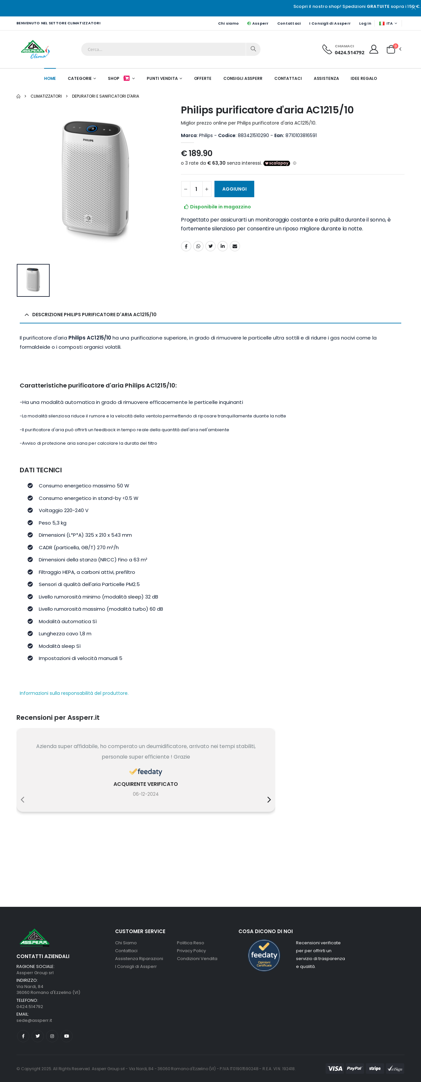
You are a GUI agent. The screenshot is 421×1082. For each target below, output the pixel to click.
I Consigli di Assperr (330, 23)
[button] (391, 49)
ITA (386, 23)
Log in (365, 23)
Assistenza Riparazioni (139, 958)
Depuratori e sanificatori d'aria (105, 96)
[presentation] (22, 800)
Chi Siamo (126, 943)
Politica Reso (190, 943)
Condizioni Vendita (197, 958)
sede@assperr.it (34, 1020)
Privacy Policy (191, 951)
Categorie (80, 78)
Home (50, 78)
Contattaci (289, 23)
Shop (119, 78)
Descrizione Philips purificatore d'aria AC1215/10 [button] (94, 314)
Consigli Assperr (242, 78)
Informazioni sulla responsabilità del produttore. (74, 693)
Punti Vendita (162, 78)
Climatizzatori (46, 96)
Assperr (257, 23)
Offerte (202, 78)
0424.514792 (349, 52)
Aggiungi (234, 189)
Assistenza (326, 78)
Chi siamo (228, 23)
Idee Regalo (364, 78)
